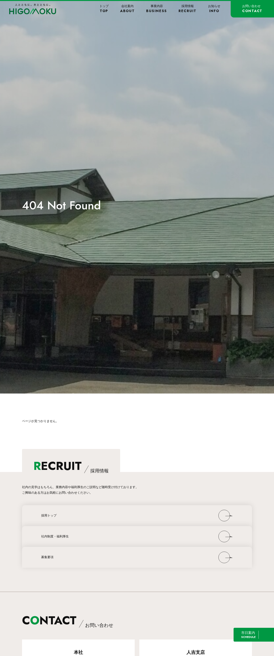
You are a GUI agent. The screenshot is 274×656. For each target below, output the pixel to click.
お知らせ (214, 9)
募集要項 (47, 557)
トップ (104, 9)
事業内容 (156, 9)
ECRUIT (71, 466)
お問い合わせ (252, 9)
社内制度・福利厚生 (55, 536)
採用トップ (49, 515)
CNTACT (67, 620)
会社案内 (127, 9)
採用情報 (188, 9)
